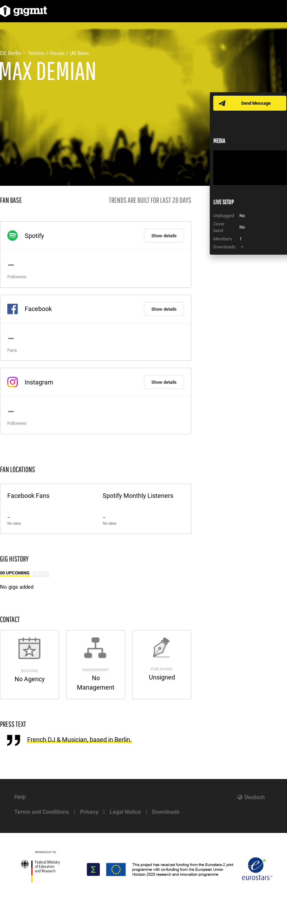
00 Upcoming (15, 572)
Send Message (256, 103)
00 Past (40, 572)
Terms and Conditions (41, 812)
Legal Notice (125, 812)
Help (20, 797)
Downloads (166, 812)
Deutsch (255, 797)
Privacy (89, 812)
